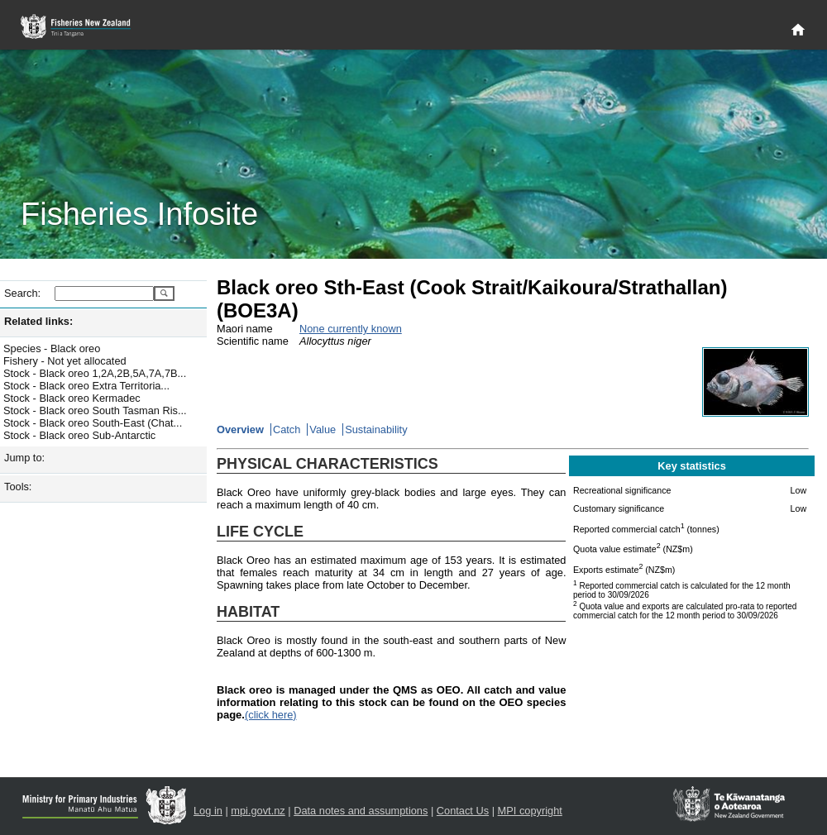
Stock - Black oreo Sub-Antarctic (79, 435)
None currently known (350, 328)
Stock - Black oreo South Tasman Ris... (95, 410)
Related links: (38, 321)
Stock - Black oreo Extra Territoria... (86, 385)
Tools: (17, 486)
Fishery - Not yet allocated (65, 361)
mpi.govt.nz (257, 810)
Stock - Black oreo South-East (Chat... (92, 423)
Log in (208, 810)
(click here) (271, 715)
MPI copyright (530, 810)
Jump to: (24, 457)
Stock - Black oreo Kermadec (72, 398)
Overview (240, 429)
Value (322, 429)
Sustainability (376, 429)
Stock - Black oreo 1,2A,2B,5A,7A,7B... (94, 373)
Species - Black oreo (51, 348)
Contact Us (463, 810)
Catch (286, 429)
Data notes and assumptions (361, 810)
